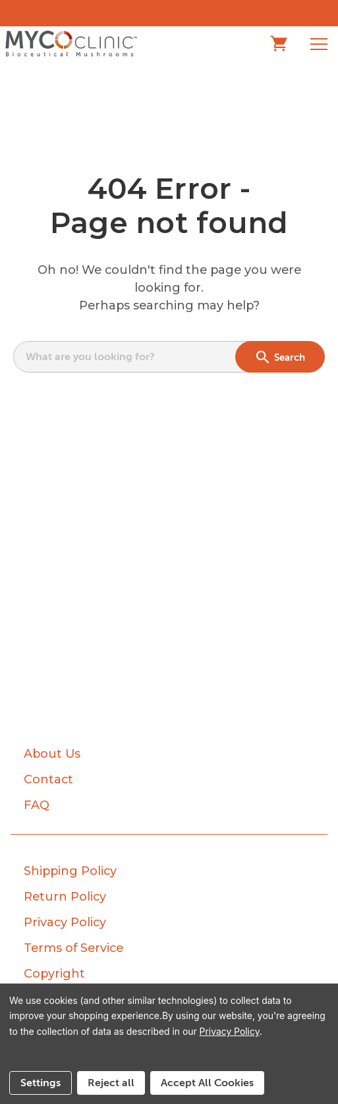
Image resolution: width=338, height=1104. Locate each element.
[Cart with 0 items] (285, 43)
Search (280, 356)
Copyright (54, 973)
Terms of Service (73, 948)
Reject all (111, 1083)
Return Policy (65, 896)
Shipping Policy (70, 871)
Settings (40, 1083)
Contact (48, 779)
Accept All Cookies (207, 1083)
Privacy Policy (65, 922)
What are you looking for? (90, 357)
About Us (52, 754)
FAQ (36, 805)
